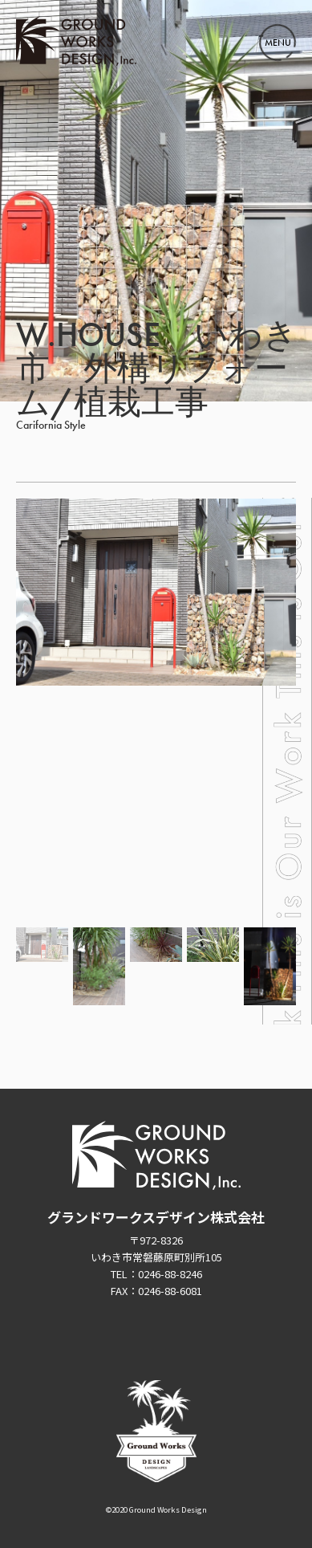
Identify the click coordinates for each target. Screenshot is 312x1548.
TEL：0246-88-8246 (156, 1273)
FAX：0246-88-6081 (156, 1290)
